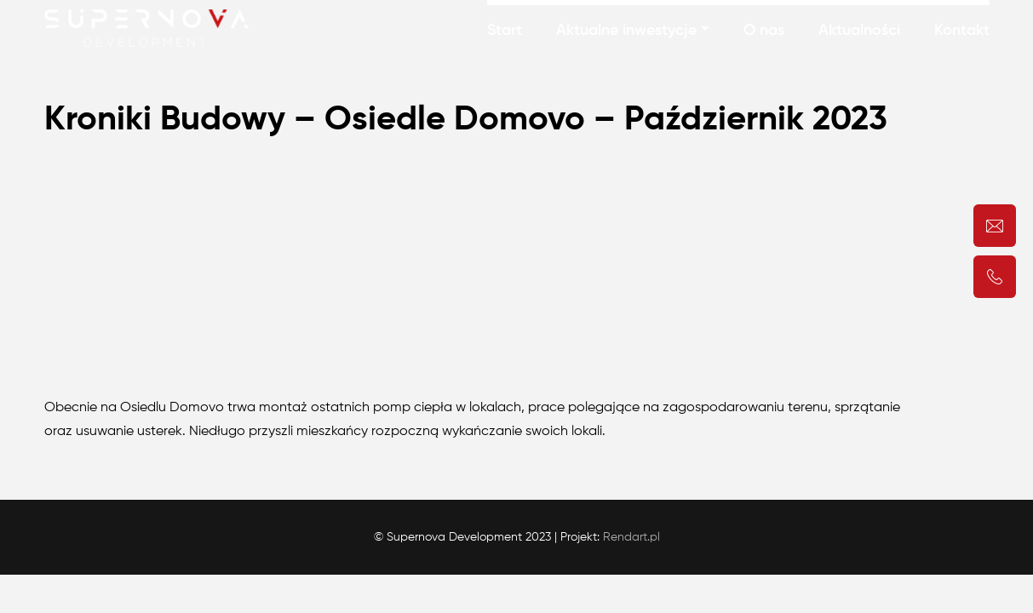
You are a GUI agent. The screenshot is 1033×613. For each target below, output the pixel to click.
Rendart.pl (631, 537)
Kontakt (962, 30)
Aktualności (859, 30)
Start (504, 30)
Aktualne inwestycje (626, 30)
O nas (763, 30)
